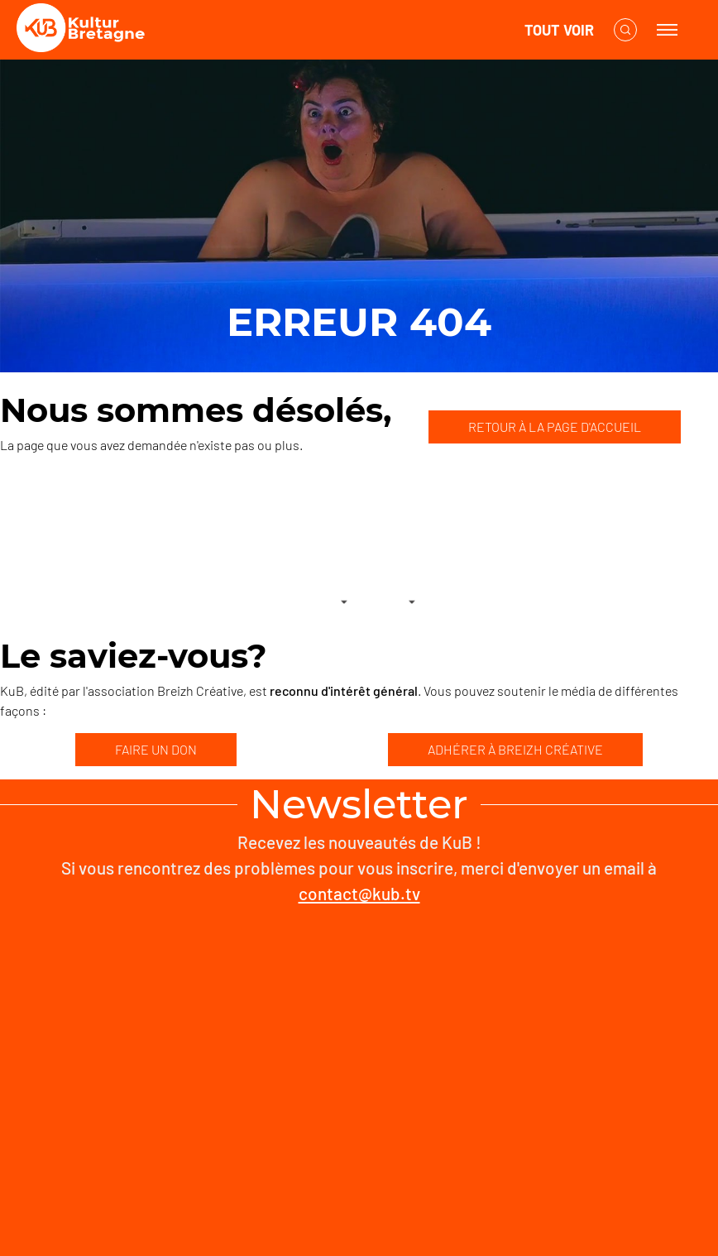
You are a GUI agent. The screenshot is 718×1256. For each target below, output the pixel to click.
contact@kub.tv (359, 893)
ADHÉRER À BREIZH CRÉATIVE (515, 749)
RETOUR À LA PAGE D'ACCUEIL (554, 426)
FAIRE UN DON (156, 749)
